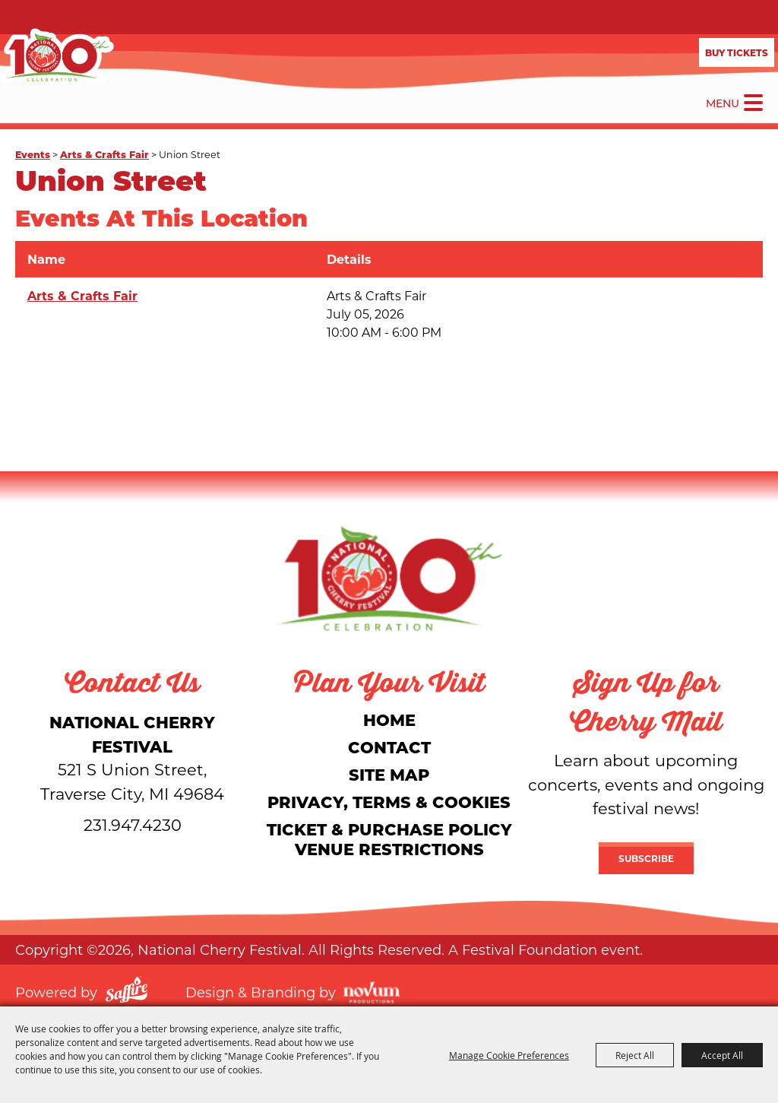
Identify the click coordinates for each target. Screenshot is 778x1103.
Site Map (389, 774)
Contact (389, 747)
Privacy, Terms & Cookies (389, 802)
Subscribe (646, 858)
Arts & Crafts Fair (104, 153)
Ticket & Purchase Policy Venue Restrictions (389, 839)
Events (32, 153)
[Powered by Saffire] (126, 992)
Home (389, 719)
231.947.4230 (133, 824)
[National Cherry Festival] (57, 57)
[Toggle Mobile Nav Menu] (753, 103)
